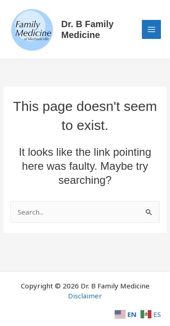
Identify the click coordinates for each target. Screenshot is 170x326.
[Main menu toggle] (151, 29)
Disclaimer (85, 295)
